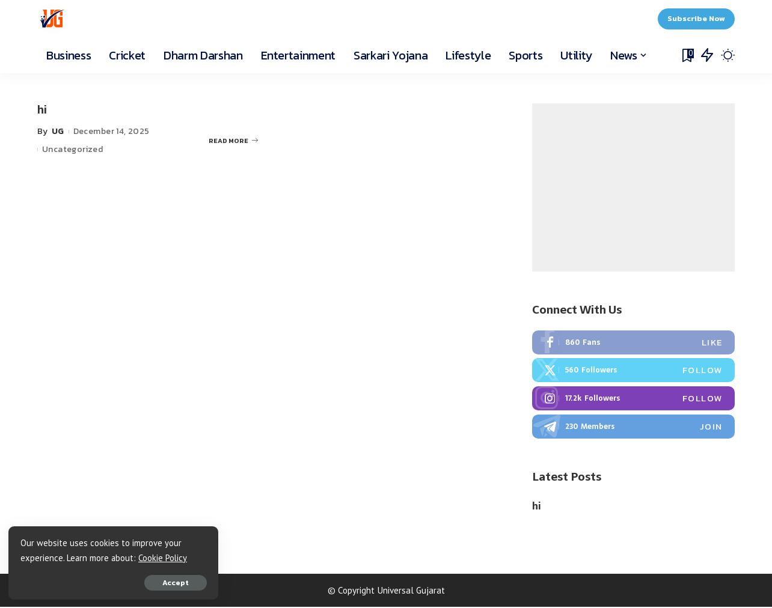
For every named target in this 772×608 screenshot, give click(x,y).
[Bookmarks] (687, 55)
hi (42, 109)
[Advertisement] (633, 187)
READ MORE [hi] (233, 140)
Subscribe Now (696, 18)
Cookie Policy (45, 557)
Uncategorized (72, 149)
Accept (146, 582)
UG (58, 131)
